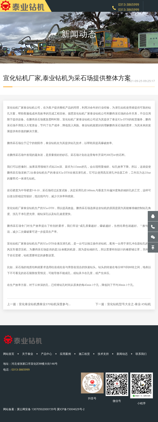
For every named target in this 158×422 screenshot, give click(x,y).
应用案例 (65, 354)
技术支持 (103, 354)
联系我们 (141, 354)
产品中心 (46, 354)
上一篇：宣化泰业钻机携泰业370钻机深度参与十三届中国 (39, 304)
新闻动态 (122, 354)
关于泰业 (27, 354)
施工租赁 (84, 354)
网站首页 (8, 354)
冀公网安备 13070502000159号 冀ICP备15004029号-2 (51, 409)
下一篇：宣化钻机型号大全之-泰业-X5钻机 (123, 304)
